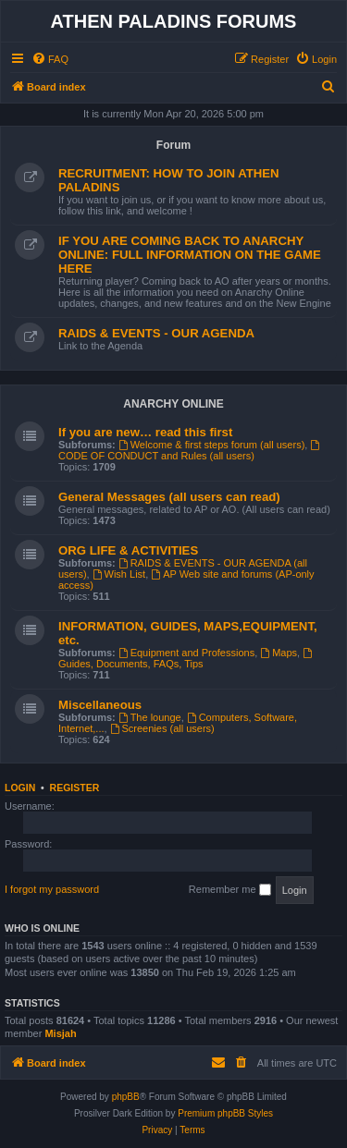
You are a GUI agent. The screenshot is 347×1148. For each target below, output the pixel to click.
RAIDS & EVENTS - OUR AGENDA (156, 333)
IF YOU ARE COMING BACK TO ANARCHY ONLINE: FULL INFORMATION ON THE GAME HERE (189, 254)
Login (20, 787)
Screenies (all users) (162, 728)
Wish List (119, 574)
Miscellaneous (100, 705)
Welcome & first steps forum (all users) (211, 444)
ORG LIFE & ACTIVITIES (128, 550)
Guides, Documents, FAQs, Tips (186, 658)
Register (75, 787)
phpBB (126, 1097)
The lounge (149, 717)
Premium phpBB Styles (225, 1113)
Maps (278, 652)
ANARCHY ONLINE (173, 403)
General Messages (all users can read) (169, 497)
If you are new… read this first (145, 432)
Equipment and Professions (186, 652)
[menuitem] (49, 59)
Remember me (230, 890)
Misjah (60, 1033)
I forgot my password (52, 889)
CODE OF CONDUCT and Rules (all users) (190, 450)
